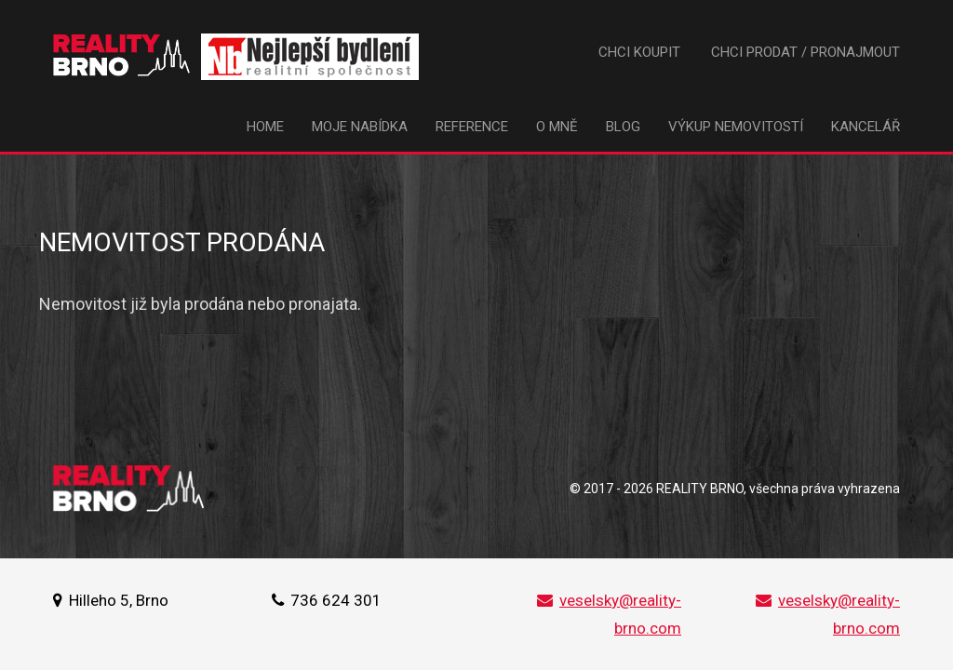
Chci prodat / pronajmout (805, 52)
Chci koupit (639, 52)
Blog (623, 126)
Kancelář (865, 126)
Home (265, 126)
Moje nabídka (360, 126)
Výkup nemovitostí (735, 126)
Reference (472, 126)
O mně (557, 126)
